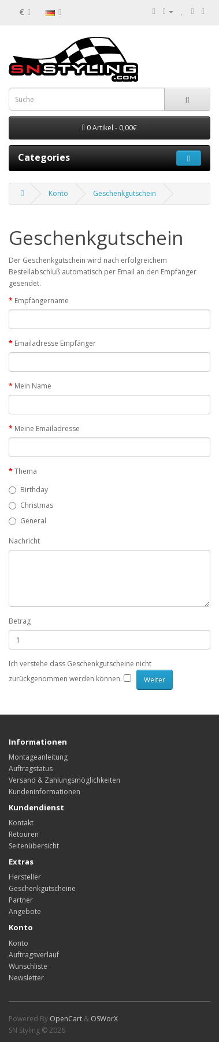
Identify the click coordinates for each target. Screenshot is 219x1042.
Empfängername (41, 300)
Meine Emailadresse (47, 428)
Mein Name (32, 386)
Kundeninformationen (44, 791)
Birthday (28, 489)
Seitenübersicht (34, 846)
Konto (58, 193)
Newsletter (26, 978)
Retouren (24, 834)
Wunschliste (28, 966)
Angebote (25, 911)
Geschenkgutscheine (42, 888)
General (27, 521)
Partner (21, 900)
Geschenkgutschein (124, 193)
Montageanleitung (38, 757)
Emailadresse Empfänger (55, 343)
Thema (25, 471)
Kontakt (21, 823)
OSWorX (104, 1019)
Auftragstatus (31, 768)
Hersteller (25, 877)
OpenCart (66, 1019)
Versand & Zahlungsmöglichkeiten (64, 780)
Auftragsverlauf (34, 955)
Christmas (31, 505)
